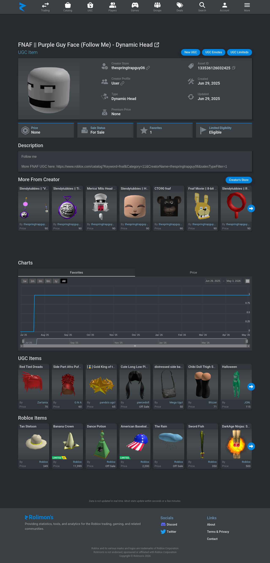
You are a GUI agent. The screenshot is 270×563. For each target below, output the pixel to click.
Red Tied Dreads (31, 367)
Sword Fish (196, 426)
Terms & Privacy (218, 531)
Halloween (229, 367)
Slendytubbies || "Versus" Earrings (43, 188)
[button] (190, 52)
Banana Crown (63, 426)
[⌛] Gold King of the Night (106, 367)
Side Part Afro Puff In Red (71, 367)
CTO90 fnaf (163, 188)
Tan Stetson (27, 426)
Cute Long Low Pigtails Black (141, 367)
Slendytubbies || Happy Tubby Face (145, 188)
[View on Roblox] (156, 45)
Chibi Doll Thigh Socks (204, 367)
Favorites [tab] (76, 272)
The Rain (161, 426)
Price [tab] (193, 272)
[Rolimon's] (22, 7)
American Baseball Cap (137, 426)
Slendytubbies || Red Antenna (242, 188)
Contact (212, 539)
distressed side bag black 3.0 (175, 367)
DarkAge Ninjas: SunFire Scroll (243, 426)
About (211, 524)
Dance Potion (96, 426)
